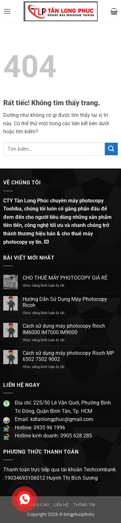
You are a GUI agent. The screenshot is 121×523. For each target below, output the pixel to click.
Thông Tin (84, 505)
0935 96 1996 (49, 428)
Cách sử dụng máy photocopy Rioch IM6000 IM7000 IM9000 (64, 329)
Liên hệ (61, 505)
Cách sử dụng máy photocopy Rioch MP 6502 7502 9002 (68, 356)
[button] (7, 11)
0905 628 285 (76, 436)
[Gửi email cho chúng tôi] (46, 241)
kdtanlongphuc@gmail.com (61, 419)
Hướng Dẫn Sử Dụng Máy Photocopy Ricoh (65, 302)
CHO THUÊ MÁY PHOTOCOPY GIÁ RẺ (65, 278)
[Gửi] (111, 149)
